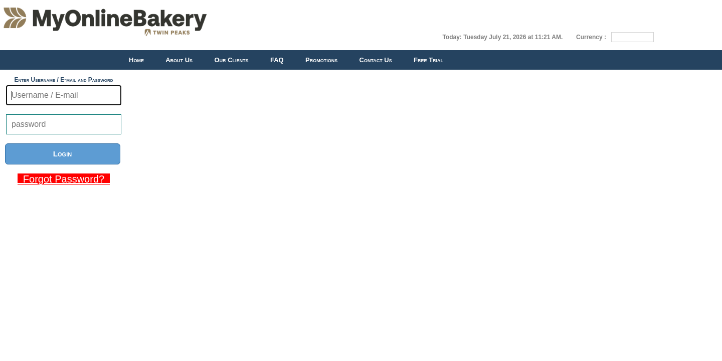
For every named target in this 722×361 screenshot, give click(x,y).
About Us (179, 60)
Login (62, 153)
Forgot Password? (64, 179)
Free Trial (428, 60)
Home (136, 60)
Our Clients (231, 60)
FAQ (277, 60)
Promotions (321, 60)
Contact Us (375, 60)
